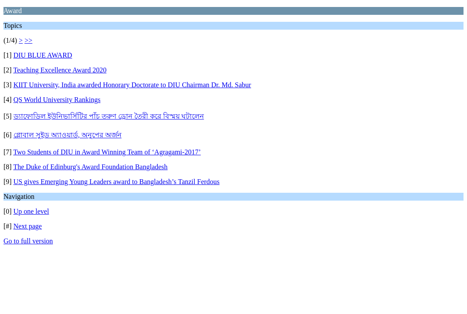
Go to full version (28, 241)
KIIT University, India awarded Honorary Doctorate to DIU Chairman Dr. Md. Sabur (132, 85)
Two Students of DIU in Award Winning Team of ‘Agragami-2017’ (107, 152)
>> (28, 40)
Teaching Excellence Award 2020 (59, 70)
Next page (28, 226)
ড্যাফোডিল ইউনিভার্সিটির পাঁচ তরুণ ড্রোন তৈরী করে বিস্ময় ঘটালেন (109, 116)
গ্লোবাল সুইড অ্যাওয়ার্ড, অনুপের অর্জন (68, 135)
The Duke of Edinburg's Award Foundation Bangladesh (90, 167)
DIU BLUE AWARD (43, 55)
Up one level (31, 211)
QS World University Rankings (57, 99)
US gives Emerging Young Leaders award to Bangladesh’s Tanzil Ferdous (117, 181)
